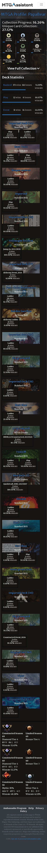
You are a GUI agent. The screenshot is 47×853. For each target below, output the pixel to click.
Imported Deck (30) (21, 592)
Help (31, 808)
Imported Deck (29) (21, 381)
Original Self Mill (21, 652)
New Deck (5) (21, 475)
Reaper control (21, 170)
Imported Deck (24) (21, 123)
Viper (21, 675)
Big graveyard (21, 358)
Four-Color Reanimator (21, 287)
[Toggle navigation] (41, 4)
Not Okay (21, 545)
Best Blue (21, 405)
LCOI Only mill (21, 428)
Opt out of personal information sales (26, 839)
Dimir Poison (21, 522)
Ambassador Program (14, 808)
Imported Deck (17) (21, 264)
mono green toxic (21, 569)
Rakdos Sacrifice (21, 311)
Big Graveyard (21, 616)
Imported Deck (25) (21, 699)
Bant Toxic (21, 146)
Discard (21, 498)
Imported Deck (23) (21, 217)
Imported (21, 193)
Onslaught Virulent (21, 240)
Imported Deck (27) (21, 334)
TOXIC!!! (21, 451)
